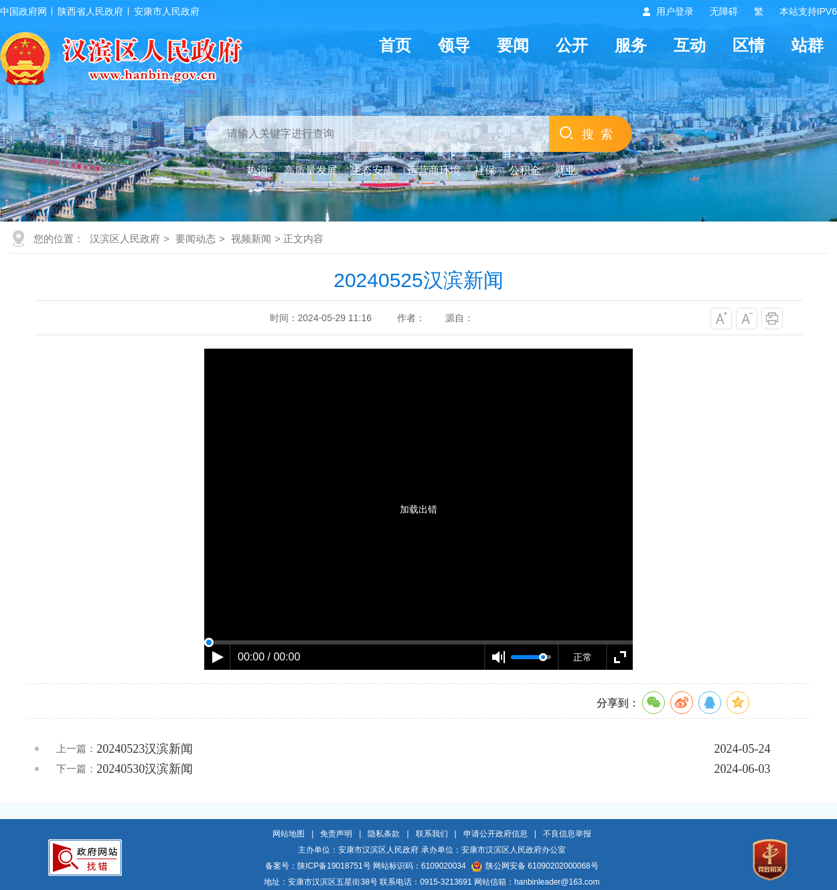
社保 (485, 170)
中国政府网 (23, 11)
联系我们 (432, 833)
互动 (690, 45)
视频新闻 (251, 238)
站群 (807, 45)
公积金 (525, 170)
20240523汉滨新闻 (144, 748)
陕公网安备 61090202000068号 (535, 866)
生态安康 (372, 170)
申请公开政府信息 (495, 833)
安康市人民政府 (167, 11)
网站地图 (289, 833)
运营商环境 (434, 170)
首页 (395, 45)
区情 (749, 45)
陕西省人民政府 (90, 11)
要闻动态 (195, 238)
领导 (454, 45)
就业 (565, 170)
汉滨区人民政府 (125, 238)
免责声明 (336, 833)
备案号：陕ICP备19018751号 (317, 866)
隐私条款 (384, 833)
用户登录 (675, 11)
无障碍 (724, 11)
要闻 (513, 45)
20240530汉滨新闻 (144, 769)
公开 (572, 45)
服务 (631, 45)
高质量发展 (310, 170)
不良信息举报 (567, 833)
